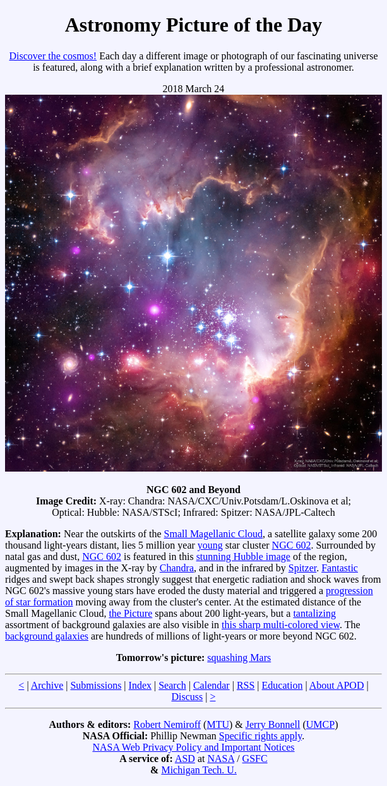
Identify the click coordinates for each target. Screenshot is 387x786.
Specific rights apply (260, 735)
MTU (217, 724)
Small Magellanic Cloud (213, 533)
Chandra (177, 568)
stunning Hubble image (243, 556)
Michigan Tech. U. (198, 770)
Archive (47, 685)
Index (140, 685)
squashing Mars (239, 657)
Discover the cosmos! (53, 56)
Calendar (211, 685)
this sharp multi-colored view (281, 624)
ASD (185, 758)
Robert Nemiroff (167, 724)
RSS (245, 685)
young (210, 545)
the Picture (130, 613)
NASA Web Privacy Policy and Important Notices (193, 747)
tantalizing (314, 613)
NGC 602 (291, 545)
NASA (220, 758)
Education (282, 685)
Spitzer (302, 568)
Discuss (187, 696)
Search (172, 685)
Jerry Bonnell (273, 724)
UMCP (320, 724)
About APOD (336, 685)
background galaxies (46, 636)
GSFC (255, 758)
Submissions (95, 685)
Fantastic (339, 568)
